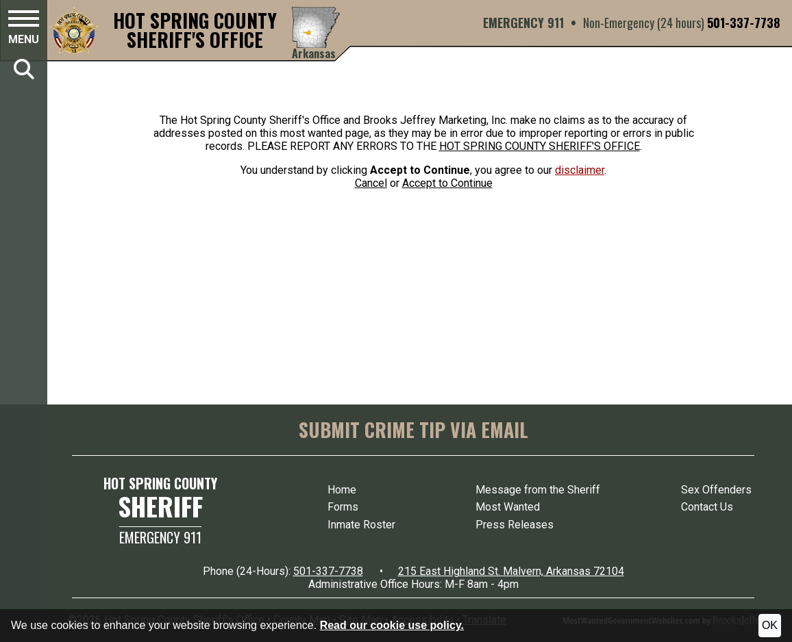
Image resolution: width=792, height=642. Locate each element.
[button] (23, 29)
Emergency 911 (160, 537)
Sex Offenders (716, 489)
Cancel (371, 183)
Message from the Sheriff (537, 489)
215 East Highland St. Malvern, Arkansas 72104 (511, 571)
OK (770, 625)
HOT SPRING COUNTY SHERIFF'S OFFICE (539, 146)
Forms (342, 506)
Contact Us (707, 506)
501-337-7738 (743, 22)
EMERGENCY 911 (523, 22)
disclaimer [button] (579, 170)
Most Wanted (507, 506)
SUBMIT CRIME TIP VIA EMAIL (413, 429)
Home (341, 489)
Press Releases (514, 524)
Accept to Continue (447, 183)
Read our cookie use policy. (392, 625)
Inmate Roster (361, 524)
